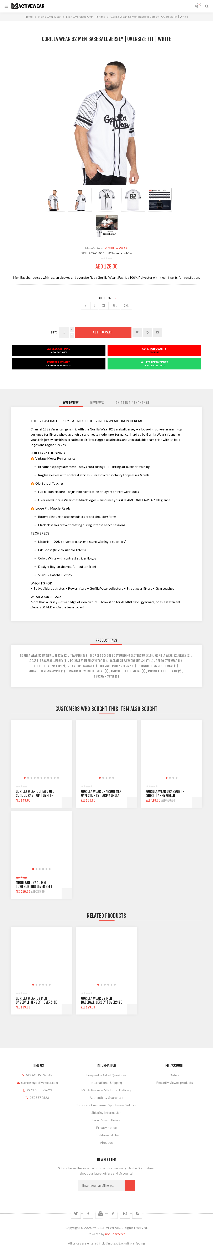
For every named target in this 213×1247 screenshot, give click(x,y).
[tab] (71, 403)
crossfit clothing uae (126, 671)
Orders (175, 1075)
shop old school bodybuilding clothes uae (118, 656)
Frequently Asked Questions (106, 1075)
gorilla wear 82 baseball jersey (41, 656)
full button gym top (46, 666)
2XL (115, 306)
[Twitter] (76, 1213)
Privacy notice (106, 1127)
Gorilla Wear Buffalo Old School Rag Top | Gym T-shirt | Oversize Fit (35, 795)
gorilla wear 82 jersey (170, 656)
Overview (71, 403)
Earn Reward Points (106, 1120)
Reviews (97, 403)
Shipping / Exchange (132, 403)
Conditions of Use (106, 1135)
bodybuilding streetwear (156, 666)
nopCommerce (115, 1234)
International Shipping (106, 1082)
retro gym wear (166, 661)
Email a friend (157, 332)
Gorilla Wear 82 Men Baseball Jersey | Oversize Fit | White (101, 1002)
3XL (126, 306)
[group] (41, 751)
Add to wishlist (137, 332)
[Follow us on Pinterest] (113, 1213)
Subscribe (130, 1185)
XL (103, 306)
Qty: (54, 332)
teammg (75, 656)
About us (106, 1142)
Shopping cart (199, 4)
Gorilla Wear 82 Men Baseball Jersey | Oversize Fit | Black (36, 1002)
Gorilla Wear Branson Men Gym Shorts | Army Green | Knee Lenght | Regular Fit (101, 795)
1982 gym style (104, 676)
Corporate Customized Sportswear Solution (106, 1105)
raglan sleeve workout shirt (129, 661)
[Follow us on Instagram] (125, 1213)
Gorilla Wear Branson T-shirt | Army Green (165, 793)
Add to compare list (147, 332)
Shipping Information (106, 1112)
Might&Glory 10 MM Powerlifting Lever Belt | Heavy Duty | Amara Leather (37, 886)
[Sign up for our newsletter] (101, 1185)
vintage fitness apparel (45, 671)
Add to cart (103, 332)
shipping (139, 1243)
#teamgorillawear (80, 666)
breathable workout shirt (86, 671)
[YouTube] (100, 1213)
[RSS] (137, 1213)
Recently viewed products (174, 1082)
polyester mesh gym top (86, 661)
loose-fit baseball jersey (45, 661)
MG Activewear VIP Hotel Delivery (106, 1090)
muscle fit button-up (162, 671)
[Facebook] (88, 1213)
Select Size (106, 298)
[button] (25, 778)
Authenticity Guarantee (106, 1097)
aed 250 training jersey (116, 666)
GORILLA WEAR (116, 248)
